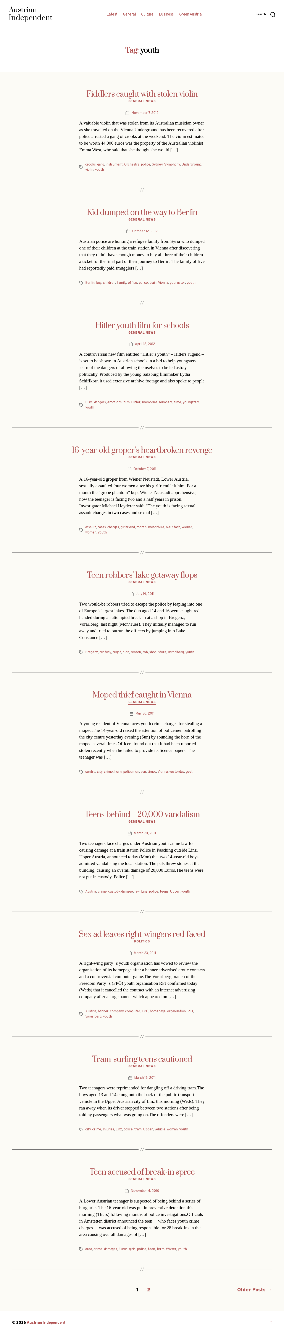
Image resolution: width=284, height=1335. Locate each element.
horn (117, 772)
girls (132, 1249)
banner (103, 1011)
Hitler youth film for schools (142, 325)
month (141, 527)
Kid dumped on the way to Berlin (142, 212)
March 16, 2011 (145, 1078)
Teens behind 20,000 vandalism (142, 815)
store (162, 652)
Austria (90, 892)
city (99, 772)
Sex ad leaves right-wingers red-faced (142, 934)
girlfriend (128, 527)
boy (98, 283)
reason (136, 652)
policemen (131, 772)
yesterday (176, 772)
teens (164, 892)
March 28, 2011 (145, 833)
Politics (142, 942)
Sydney (157, 165)
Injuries (108, 1129)
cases (102, 527)
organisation (176, 1011)
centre (90, 772)
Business (166, 14)
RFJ (190, 1011)
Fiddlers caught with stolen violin (142, 94)
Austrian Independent (46, 1322)
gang (100, 165)
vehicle (160, 1129)
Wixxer (171, 1249)
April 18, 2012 (145, 344)
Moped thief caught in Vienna (142, 695)
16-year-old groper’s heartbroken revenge (142, 450)
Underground (191, 165)
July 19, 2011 (145, 594)
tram (138, 1129)
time (177, 402)
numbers (165, 402)
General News (142, 102)
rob (145, 652)
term (161, 1249)
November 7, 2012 (144, 113)
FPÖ (145, 1011)
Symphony (172, 165)
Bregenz (91, 652)
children (109, 283)
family (121, 283)
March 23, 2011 (145, 953)
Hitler (135, 402)
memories (149, 402)
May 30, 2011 (145, 714)
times (151, 772)
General (129, 14)
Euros (123, 1249)
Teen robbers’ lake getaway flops (142, 575)
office (132, 283)
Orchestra (131, 165)
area (88, 1249)
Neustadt (173, 527)
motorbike (156, 527)
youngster (177, 283)
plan (126, 652)
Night (117, 652)
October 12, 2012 (145, 231)
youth (99, 170)
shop (153, 652)
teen (151, 1249)
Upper (175, 892)
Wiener (187, 527)
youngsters (191, 402)
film (126, 402)
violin (89, 170)
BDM (88, 402)
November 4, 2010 (145, 1191)
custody (105, 652)
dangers (100, 402)
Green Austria (190, 14)
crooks (90, 165)
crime (108, 772)
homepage (158, 1011)
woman (172, 1129)
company (116, 1011)
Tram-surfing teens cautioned (142, 1059)
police (145, 165)
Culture (147, 14)
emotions (114, 402)
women (90, 532)
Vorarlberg (176, 652)
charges (113, 527)
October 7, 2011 (145, 469)
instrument (114, 165)
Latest (112, 14)
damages (110, 1249)
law (136, 892)
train (153, 283)
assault (90, 527)
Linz (144, 892)
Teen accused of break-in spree (142, 1172)
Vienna (163, 283)
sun (143, 772)
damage (127, 892)
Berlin (89, 283)
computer (132, 1011)
